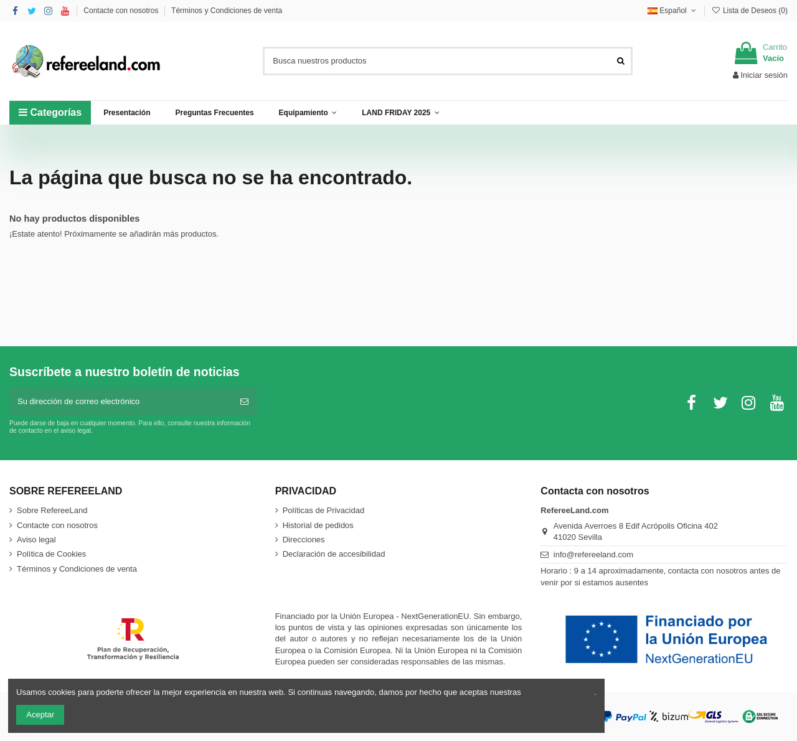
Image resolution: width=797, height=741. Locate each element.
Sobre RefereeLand (52, 510)
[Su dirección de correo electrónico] (120, 401)
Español (673, 10)
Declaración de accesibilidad (334, 554)
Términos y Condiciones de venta (226, 10)
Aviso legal (36, 539)
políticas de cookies (558, 692)
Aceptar (40, 714)
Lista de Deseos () (749, 10)
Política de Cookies (51, 554)
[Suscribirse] (244, 401)
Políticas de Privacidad (324, 510)
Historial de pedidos (318, 525)
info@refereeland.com (593, 554)
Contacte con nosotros (121, 10)
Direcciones (304, 539)
